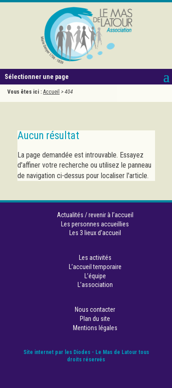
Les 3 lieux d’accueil (95, 232)
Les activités (95, 257)
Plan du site (95, 318)
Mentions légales (95, 328)
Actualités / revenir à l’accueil (95, 215)
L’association (95, 284)
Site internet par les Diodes (56, 352)
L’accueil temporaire (95, 266)
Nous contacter (95, 309)
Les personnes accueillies (95, 224)
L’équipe (95, 276)
